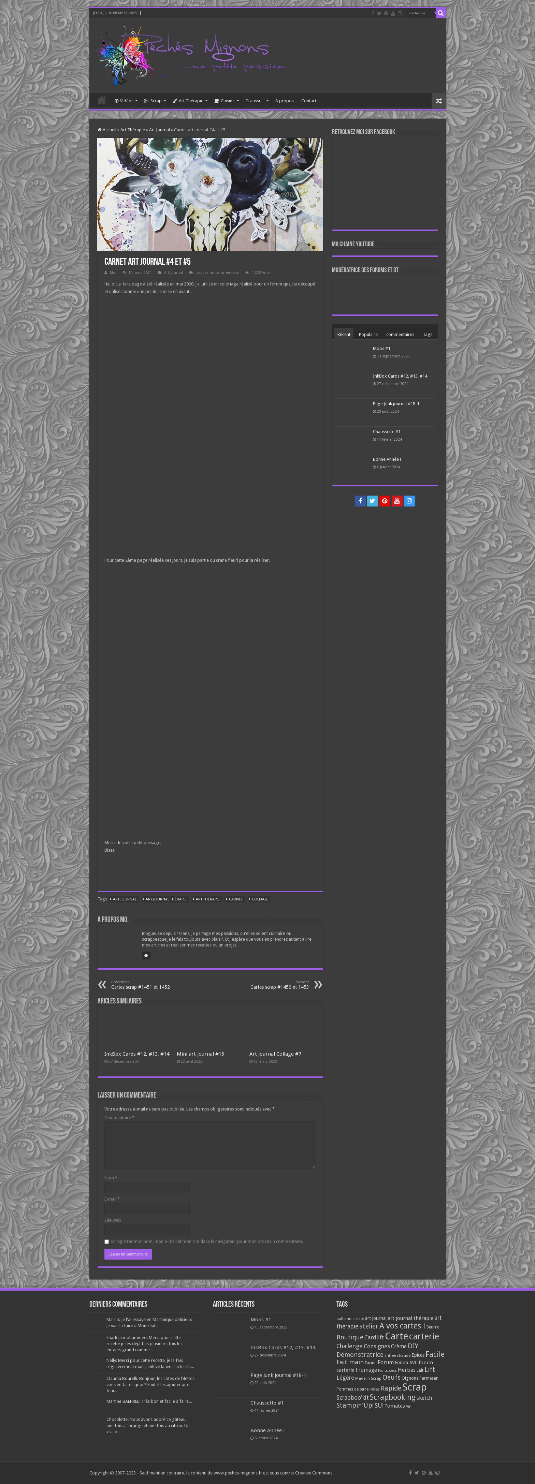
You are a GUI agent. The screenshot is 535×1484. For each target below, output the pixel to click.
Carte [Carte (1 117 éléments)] (396, 1336)
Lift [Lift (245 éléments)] (429, 1369)
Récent (343, 334)
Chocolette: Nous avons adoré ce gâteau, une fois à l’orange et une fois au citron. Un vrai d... (148, 1425)
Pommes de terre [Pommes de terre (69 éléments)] (352, 1389)
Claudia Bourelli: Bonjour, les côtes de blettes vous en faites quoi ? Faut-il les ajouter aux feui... (150, 1384)
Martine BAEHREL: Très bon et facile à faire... (149, 1401)
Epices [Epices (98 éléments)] (417, 1355)
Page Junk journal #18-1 (396, 403)
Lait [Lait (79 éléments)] (420, 1370)
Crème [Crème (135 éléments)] (399, 1346)
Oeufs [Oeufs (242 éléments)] (391, 1377)
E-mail (112, 1199)
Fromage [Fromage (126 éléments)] (366, 1370)
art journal (124, 899)
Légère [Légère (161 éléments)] (345, 1377)
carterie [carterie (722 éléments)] (424, 1336)
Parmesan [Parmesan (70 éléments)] (428, 1378)
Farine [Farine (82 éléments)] (371, 1362)
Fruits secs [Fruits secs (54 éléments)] (387, 1370)
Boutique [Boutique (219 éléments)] (349, 1337)
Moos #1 (381, 348)
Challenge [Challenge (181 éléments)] (349, 1346)
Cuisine (224, 100)
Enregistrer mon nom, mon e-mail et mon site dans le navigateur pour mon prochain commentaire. (207, 1241)
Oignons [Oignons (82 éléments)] (410, 1378)
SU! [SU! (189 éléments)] (379, 1405)
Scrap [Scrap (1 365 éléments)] (414, 1387)
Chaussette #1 (387, 431)
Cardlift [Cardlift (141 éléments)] (374, 1337)
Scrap (153, 100)
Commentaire (119, 1117)
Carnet (236, 899)
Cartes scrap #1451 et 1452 (146, 985)
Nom (110, 1177)
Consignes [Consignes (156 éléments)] (377, 1346)
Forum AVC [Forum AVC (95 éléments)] (406, 1362)
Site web (112, 1220)
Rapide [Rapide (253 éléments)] (391, 1388)
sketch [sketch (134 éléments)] (424, 1398)
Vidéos (124, 100)
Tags (427, 334)
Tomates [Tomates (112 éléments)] (395, 1406)
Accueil (102, 100)
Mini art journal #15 (200, 1054)
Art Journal (159, 129)
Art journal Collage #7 (275, 1054)
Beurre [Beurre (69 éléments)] (432, 1327)
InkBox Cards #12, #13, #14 (136, 1054)
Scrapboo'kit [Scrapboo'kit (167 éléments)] (352, 1397)
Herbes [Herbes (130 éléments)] (407, 1370)
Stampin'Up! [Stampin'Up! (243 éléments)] (355, 1405)
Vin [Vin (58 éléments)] (408, 1406)
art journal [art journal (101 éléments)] (376, 1318)
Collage (260, 899)
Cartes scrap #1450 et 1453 (274, 985)
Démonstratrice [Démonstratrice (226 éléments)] (360, 1354)
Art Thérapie (188, 100)
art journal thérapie (166, 899)
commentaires (400, 334)
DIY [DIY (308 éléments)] (413, 1346)
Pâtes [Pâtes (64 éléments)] (375, 1389)
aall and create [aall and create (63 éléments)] (350, 1318)
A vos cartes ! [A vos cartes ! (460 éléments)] (402, 1326)
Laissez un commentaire (217, 272)
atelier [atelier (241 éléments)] (368, 1326)
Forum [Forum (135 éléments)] (386, 1362)
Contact (308, 100)
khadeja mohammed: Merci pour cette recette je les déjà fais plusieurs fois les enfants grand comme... (144, 1343)
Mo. (113, 272)
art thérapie (208, 899)
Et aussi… (255, 100)
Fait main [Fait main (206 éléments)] (350, 1362)
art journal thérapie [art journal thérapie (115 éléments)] (410, 1318)
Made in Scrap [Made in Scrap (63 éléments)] (368, 1378)
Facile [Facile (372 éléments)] (435, 1354)
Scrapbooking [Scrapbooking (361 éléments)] (393, 1397)
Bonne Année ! (387, 459)
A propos (284, 100)
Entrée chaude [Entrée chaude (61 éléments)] (397, 1355)
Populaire (368, 334)
